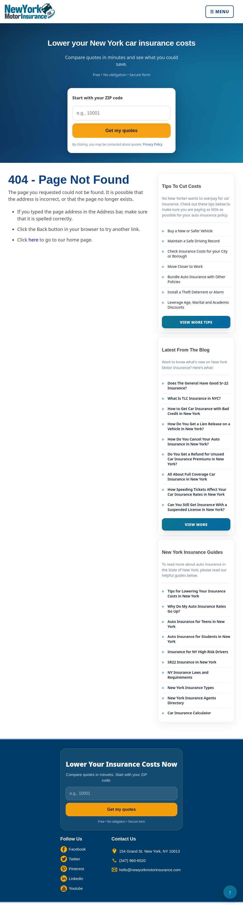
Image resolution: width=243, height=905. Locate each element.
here (34, 240)
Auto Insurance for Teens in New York (196, 624)
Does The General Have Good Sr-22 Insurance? (198, 385)
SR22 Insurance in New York (192, 662)
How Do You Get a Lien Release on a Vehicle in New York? (199, 426)
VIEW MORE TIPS (196, 322)
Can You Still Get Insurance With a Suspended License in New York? (197, 507)
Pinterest (76, 869)
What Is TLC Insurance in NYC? (194, 398)
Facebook (77, 849)
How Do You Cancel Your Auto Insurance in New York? (194, 441)
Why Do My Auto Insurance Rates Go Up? (197, 609)
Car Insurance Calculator (189, 712)
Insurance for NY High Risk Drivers (198, 651)
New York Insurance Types (191, 687)
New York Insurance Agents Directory (192, 700)
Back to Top (230, 892)
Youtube (76, 888)
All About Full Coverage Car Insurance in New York (191, 477)
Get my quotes (121, 130)
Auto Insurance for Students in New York (199, 639)
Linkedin (76, 878)
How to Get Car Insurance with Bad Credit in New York (198, 411)
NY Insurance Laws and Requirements (188, 675)
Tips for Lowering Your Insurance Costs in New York (196, 593)
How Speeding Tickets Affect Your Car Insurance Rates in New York (197, 492)
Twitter (74, 859)
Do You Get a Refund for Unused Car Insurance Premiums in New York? (196, 459)
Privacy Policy (152, 144)
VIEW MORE (196, 524)
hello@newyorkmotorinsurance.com (150, 870)
